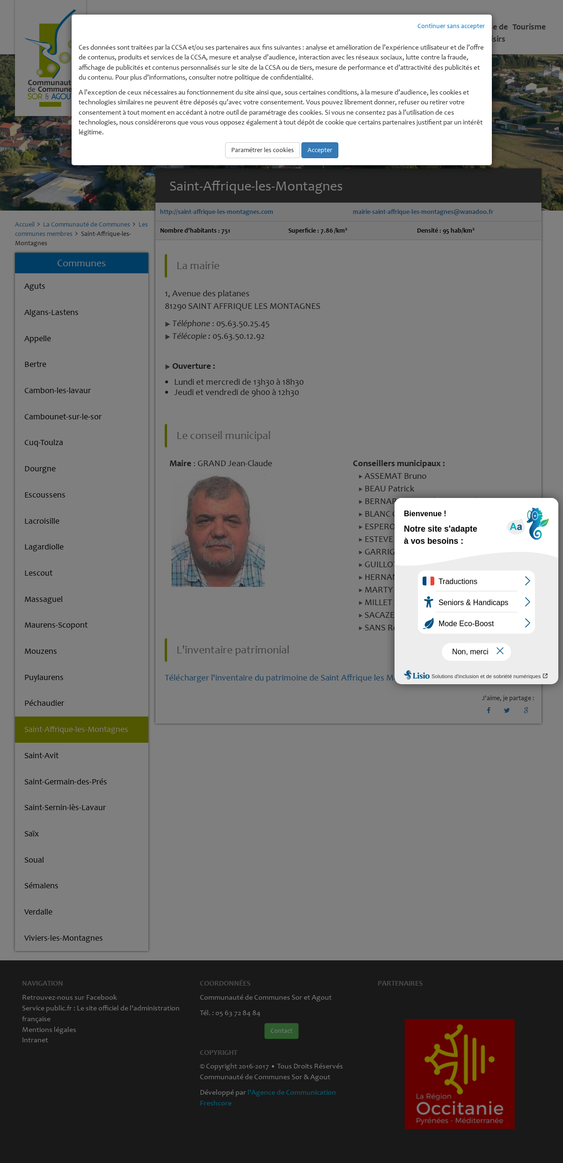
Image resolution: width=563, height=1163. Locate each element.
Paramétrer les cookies (262, 150)
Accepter (319, 150)
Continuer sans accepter (451, 26)
